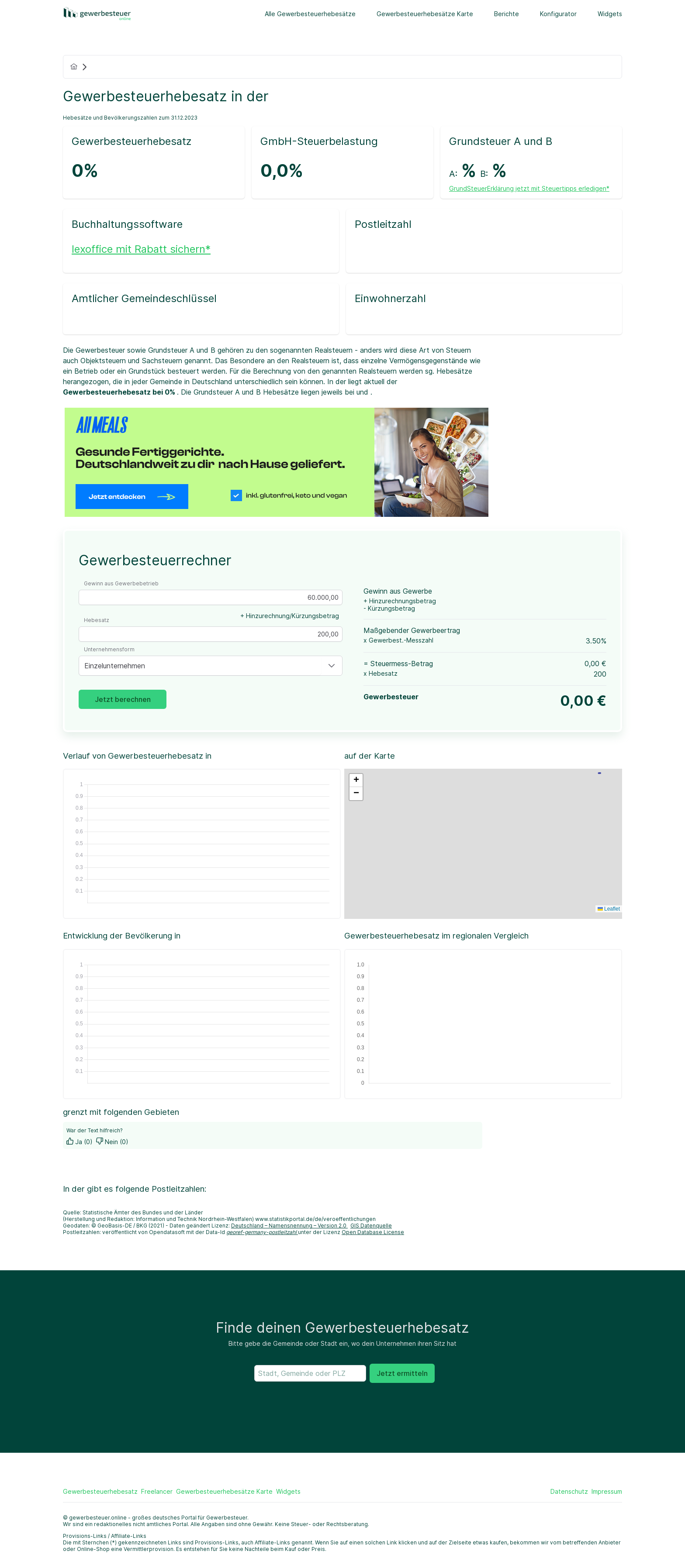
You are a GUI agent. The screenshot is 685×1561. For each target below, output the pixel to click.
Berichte (506, 13)
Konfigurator (558, 13)
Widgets (610, 13)
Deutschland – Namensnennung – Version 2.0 (289, 1225)
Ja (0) (79, 1141)
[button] (331, 665)
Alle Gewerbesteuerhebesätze (310, 13)
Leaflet (609, 909)
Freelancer (157, 1491)
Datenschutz (569, 1491)
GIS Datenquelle (371, 1225)
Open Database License (373, 1232)
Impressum (607, 1491)
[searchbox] (310, 1373)
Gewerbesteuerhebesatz (100, 1491)
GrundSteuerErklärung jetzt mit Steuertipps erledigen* (529, 188)
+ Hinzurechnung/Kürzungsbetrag (289, 615)
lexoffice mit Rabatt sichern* (141, 249)
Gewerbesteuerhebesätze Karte (425, 13)
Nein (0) (112, 1141)
